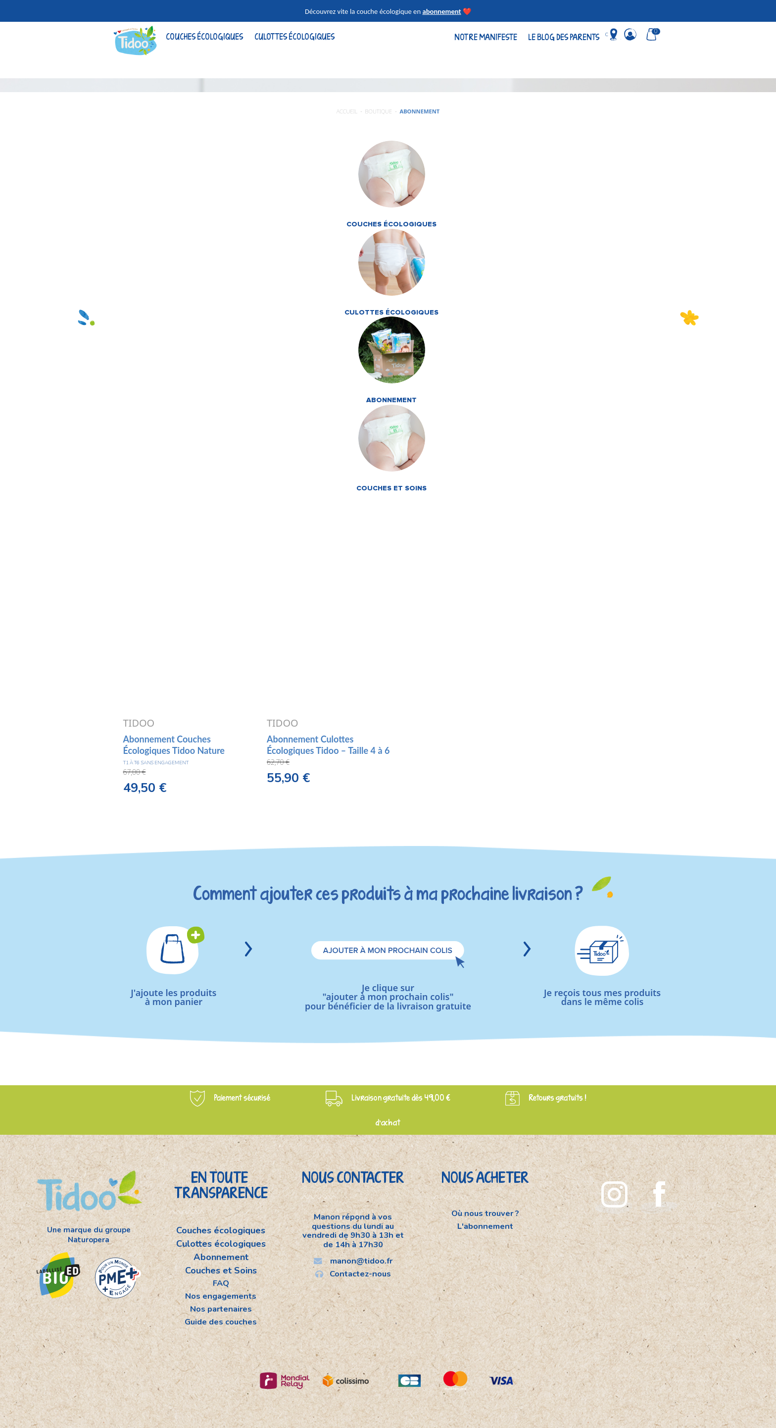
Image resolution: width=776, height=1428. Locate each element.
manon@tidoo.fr (353, 1261)
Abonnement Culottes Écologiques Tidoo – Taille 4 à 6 (328, 745)
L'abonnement (485, 1225)
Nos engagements (220, 1296)
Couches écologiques (204, 36)
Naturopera (88, 1240)
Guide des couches (221, 1321)
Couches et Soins (221, 1270)
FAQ (221, 1283)
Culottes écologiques (294, 36)
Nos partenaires (221, 1309)
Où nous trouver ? (485, 1214)
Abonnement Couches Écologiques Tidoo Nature (174, 745)
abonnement (441, 11)
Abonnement (221, 1257)
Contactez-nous (353, 1273)
